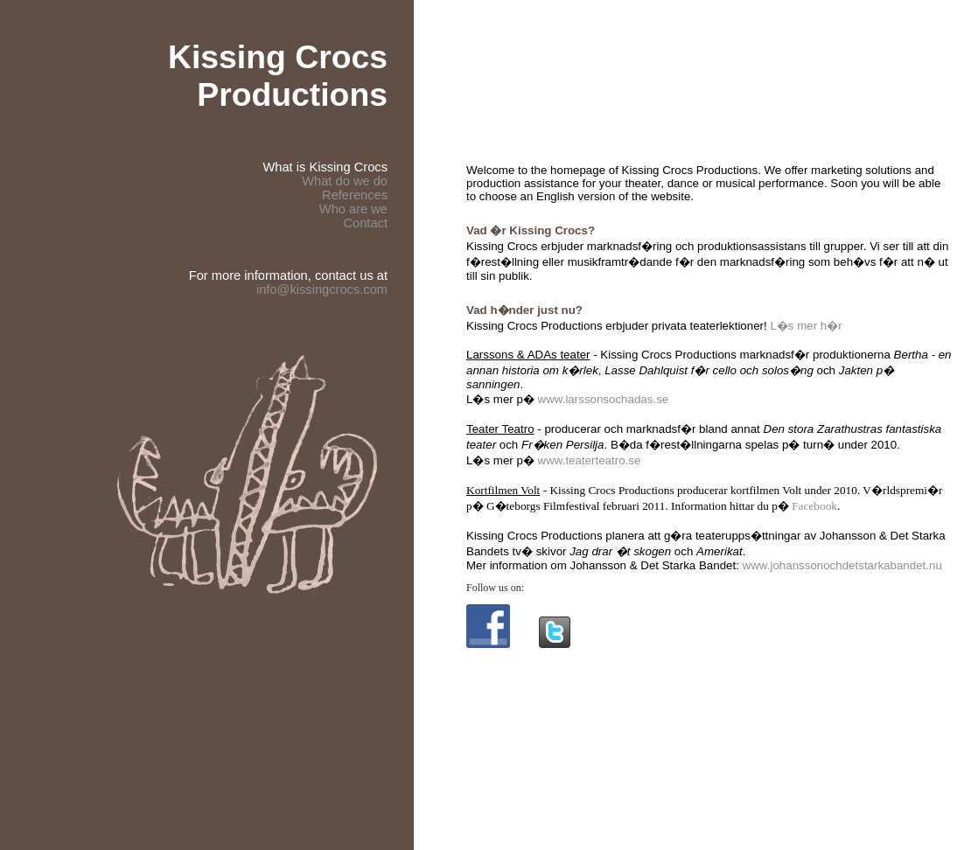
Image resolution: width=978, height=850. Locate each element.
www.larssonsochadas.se (603, 399)
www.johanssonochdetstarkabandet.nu (842, 565)
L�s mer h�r (806, 325)
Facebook (814, 505)
